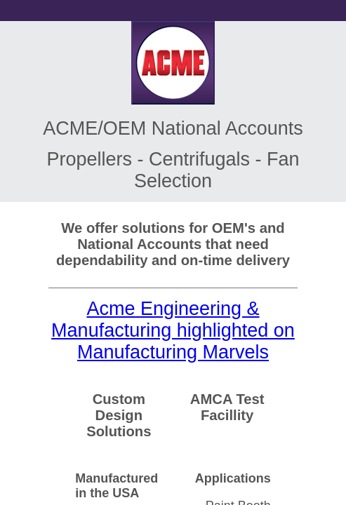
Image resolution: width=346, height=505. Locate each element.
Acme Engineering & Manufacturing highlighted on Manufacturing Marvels (173, 330)
